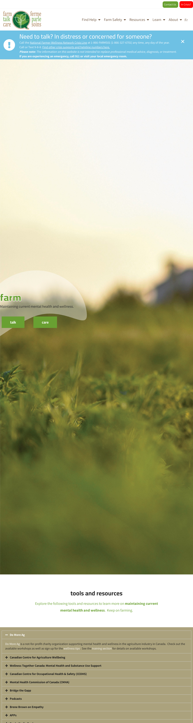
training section (102, 648)
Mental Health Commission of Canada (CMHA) (39, 682)
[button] (96, 635)
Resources (139, 19)
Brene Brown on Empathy (27, 707)
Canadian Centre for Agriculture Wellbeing (37, 657)
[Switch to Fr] (186, 20)
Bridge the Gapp (20, 690)
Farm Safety (115, 19)
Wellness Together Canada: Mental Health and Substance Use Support (55, 666)
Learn (159, 19)
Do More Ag (17, 635)
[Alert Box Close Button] (183, 42)
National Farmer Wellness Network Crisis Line (58, 43)
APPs (13, 715)
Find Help (91, 19)
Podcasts (16, 699)
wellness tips (72, 648)
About (175, 19)
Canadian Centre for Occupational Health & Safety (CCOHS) (48, 674)
